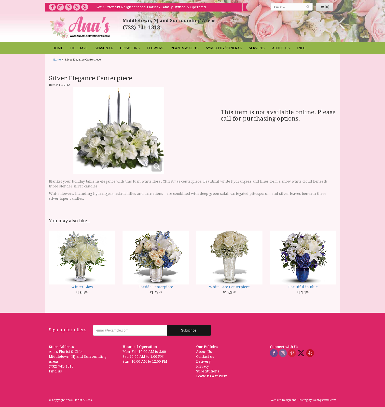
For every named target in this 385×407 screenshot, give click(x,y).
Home (58, 48)
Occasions (130, 48)
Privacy (202, 366)
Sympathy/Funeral (224, 48)
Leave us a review (211, 376)
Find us (55, 371)
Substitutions (207, 371)
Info (301, 48)
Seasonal (104, 48)
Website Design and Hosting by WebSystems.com (303, 400)
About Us (281, 48)
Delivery (203, 361)
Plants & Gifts (185, 48)
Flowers (155, 48)
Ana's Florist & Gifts (81, 27)
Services (257, 48)
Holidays (78, 48)
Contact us (205, 356)
